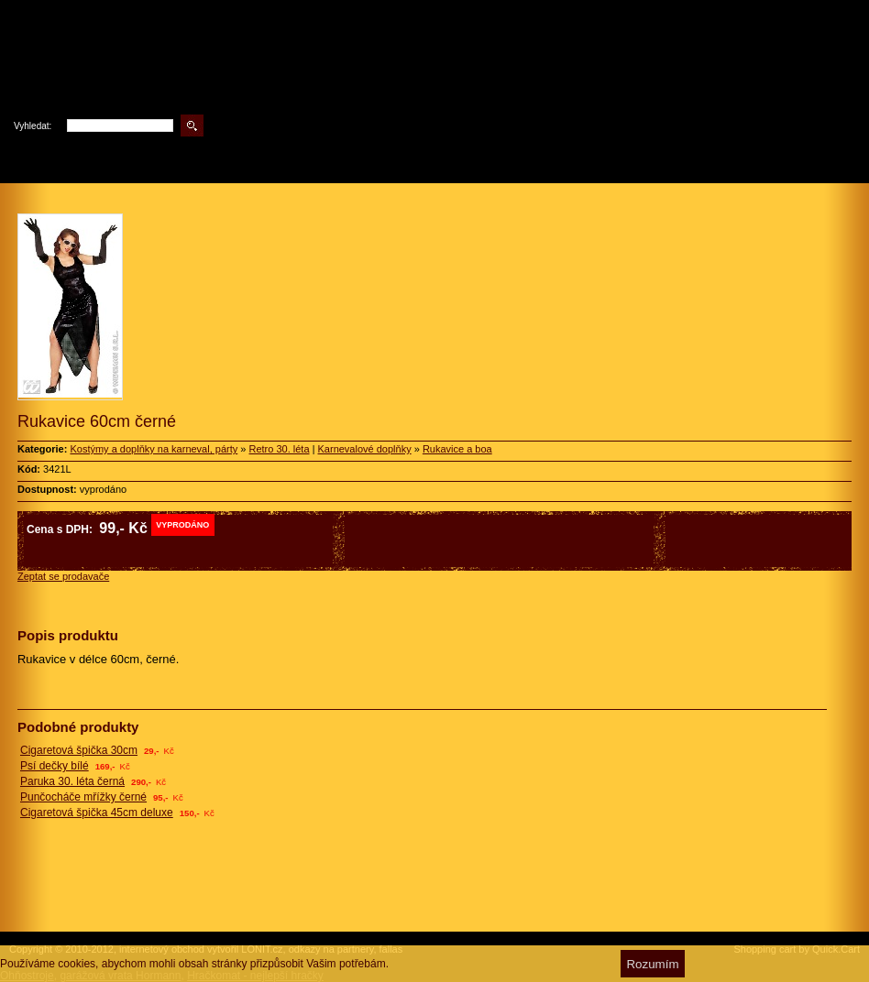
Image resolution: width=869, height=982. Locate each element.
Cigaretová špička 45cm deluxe (96, 812)
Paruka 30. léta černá (72, 781)
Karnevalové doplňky (365, 448)
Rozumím (652, 964)
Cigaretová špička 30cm (79, 750)
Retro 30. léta (278, 448)
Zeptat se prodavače (63, 576)
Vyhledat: (32, 126)
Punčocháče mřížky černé (83, 797)
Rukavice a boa (457, 448)
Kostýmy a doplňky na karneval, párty (153, 448)
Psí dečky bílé (54, 765)
